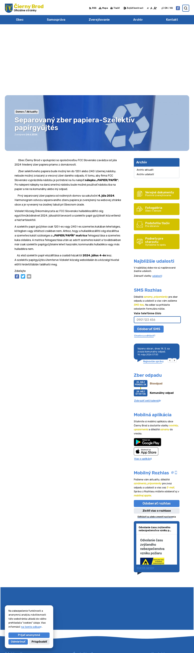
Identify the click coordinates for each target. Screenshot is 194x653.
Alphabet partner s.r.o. (91, 644)
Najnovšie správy (153, 294)
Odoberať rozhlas (157, 437)
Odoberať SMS (148, 262)
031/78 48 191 (160, 618)
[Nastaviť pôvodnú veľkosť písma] (151, 8)
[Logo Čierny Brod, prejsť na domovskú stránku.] (24, 8)
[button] (170, 294)
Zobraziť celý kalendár (147, 334)
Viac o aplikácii (143, 392)
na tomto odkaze (31, 626)
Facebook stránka (162, 628)
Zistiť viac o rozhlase (157, 444)
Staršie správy (145, 501)
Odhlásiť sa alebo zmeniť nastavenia (156, 450)
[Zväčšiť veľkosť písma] (155, 8)
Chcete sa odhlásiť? (144, 269)
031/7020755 (160, 621)
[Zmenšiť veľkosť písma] (148, 8)
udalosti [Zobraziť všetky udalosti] (157, 209)
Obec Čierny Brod (137, 644)
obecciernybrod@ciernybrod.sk (170, 625)
